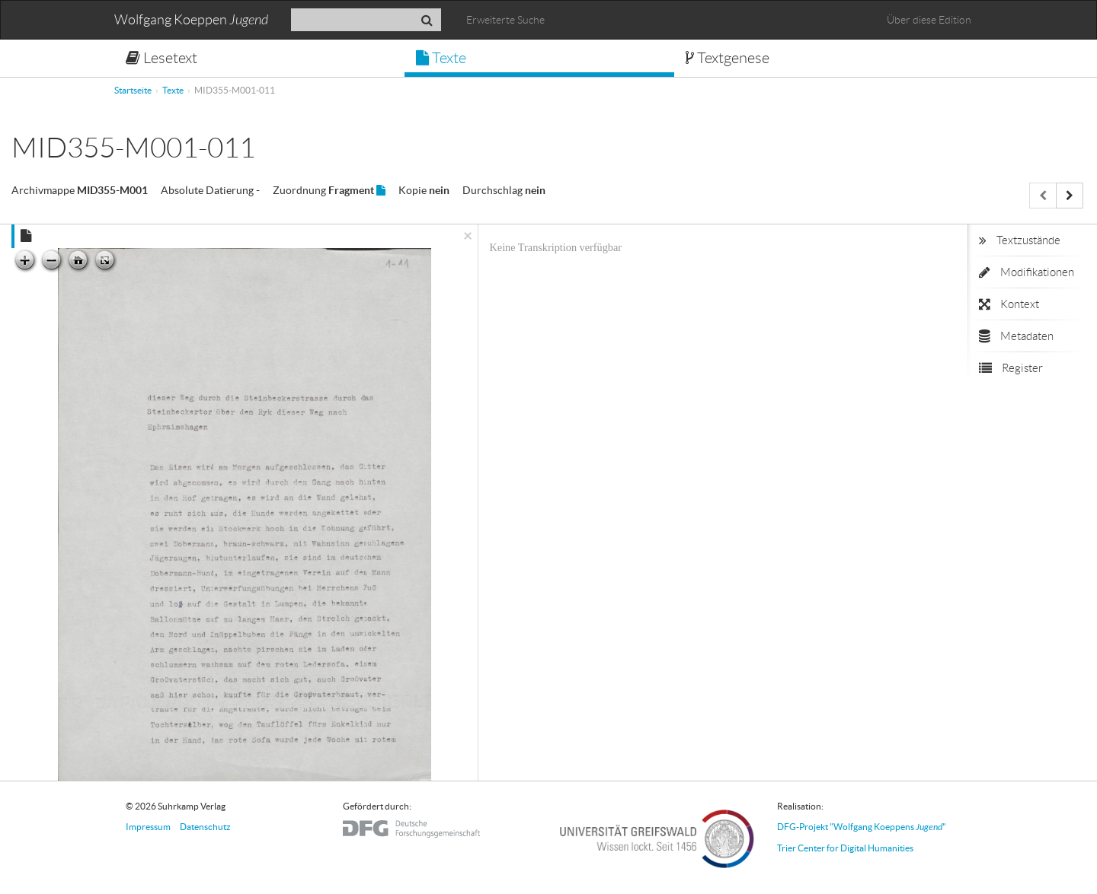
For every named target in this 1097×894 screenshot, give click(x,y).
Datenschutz (205, 827)
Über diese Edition (929, 20)
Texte (441, 57)
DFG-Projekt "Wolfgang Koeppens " (861, 827)
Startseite (133, 90)
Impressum (148, 827)
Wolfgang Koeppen (191, 20)
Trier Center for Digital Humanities (845, 848)
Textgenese (727, 57)
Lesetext (161, 57)
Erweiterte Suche (505, 20)
